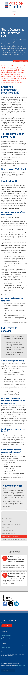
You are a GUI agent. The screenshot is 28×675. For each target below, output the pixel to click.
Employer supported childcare (8, 518)
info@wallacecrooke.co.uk (7, 638)
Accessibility (16, 645)
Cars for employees (6, 512)
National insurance (6, 527)
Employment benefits (6, 521)
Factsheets (15, 61)
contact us (17, 505)
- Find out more (7, 626)
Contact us (6, 645)
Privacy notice (4, 647)
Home (2, 645)
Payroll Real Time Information (8, 533)
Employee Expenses (6, 515)
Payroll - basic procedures (7, 530)
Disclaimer (23, 645)
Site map (11, 645)
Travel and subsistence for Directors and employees (13, 539)
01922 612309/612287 (6, 635)
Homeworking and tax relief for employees (11, 524)
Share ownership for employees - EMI (10, 536)
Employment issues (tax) (23, 61)
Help (9, 647)
